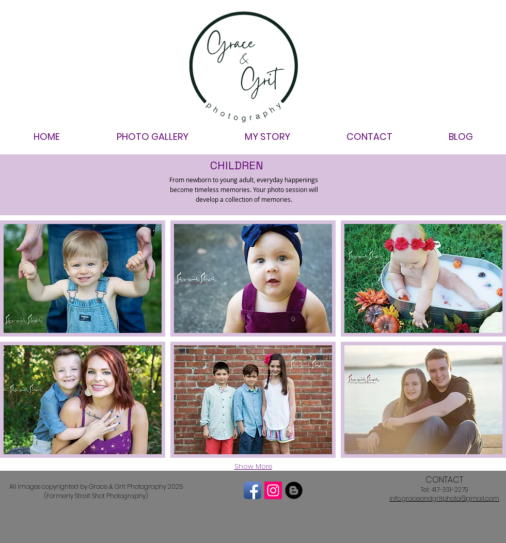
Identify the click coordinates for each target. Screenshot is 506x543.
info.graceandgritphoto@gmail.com (444, 498)
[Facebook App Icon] (252, 490)
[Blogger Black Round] (294, 490)
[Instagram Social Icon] (273, 490)
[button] (82, 278)
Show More (253, 466)
